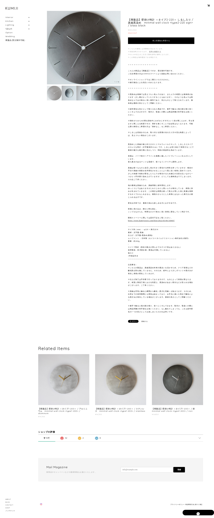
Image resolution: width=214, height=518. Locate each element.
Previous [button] (49, 47)
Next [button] (118, 47)
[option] (84, 47)
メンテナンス (10, 511)
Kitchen (9, 21)
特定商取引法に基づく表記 (193, 504)
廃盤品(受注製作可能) (15, 40)
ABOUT (8, 499)
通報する (144, 321)
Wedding (10, 36)
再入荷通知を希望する (161, 41)
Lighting (9, 25)
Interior (9, 17)
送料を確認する (155, 51)
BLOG (7, 502)
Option (9, 32)
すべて (47, 438)
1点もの (8, 29)
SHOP (7, 508)
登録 (179, 470)
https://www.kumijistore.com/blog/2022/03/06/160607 (151, 221)
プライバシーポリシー (177, 504)
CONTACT (9, 505)
